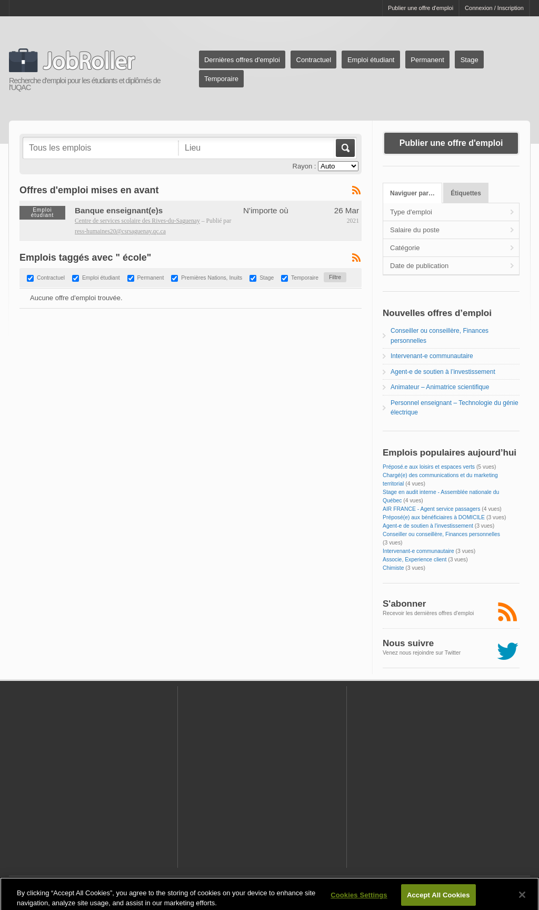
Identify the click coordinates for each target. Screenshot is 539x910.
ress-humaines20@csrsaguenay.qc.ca (120, 231)
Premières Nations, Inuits (211, 278)
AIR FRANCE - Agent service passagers (431, 509)
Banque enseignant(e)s (119, 210)
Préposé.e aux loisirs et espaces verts (429, 467)
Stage (469, 60)
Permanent (427, 60)
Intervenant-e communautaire (432, 356)
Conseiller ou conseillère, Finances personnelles (441, 534)
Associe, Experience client (414, 559)
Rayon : (304, 166)
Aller (344, 148)
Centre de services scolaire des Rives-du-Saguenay (137, 220)
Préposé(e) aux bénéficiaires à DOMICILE (434, 517)
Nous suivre (408, 643)
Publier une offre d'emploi (420, 8)
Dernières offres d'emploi (242, 60)
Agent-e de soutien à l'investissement (428, 526)
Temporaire (221, 79)
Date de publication (419, 266)
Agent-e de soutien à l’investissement (443, 371)
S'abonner (404, 604)
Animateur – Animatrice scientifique (440, 387)
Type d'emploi (411, 212)
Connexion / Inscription (494, 8)
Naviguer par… (412, 193)
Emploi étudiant (371, 60)
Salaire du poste (415, 230)
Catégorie (405, 248)
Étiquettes (466, 193)
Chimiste (393, 568)
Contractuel (313, 60)
